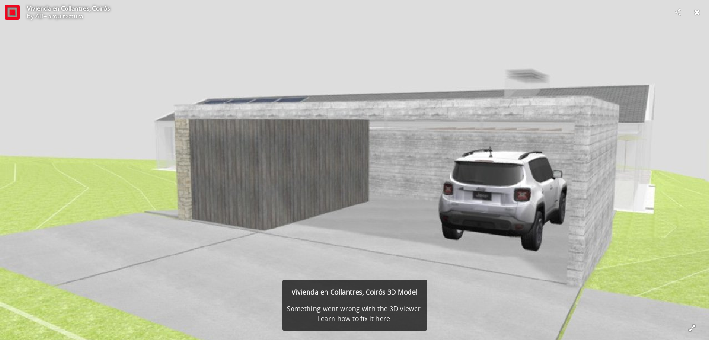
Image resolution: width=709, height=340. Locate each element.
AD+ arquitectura (59, 16)
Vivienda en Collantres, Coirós (68, 8)
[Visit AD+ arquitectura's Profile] (12, 12)
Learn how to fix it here (353, 318)
